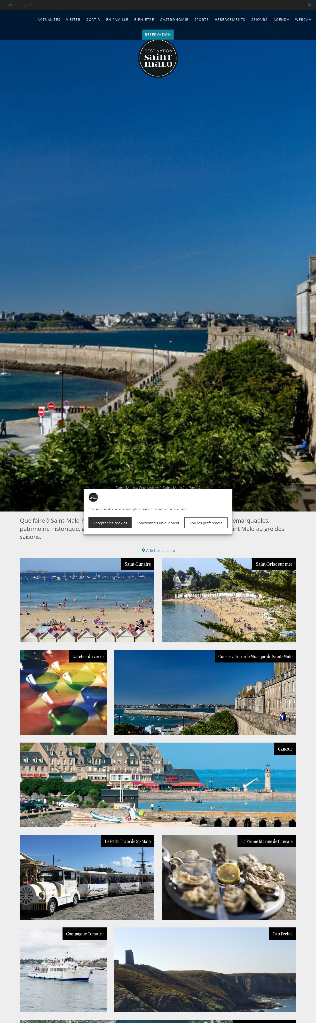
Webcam (303, 19)
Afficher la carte (158, 550)
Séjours (259, 19)
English (26, 4)
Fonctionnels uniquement (158, 522)
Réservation (158, 34)
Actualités (49, 19)
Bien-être (144, 19)
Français (10, 4)
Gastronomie (174, 19)
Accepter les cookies (110, 522)
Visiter (73, 19)
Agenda (281, 19)
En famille (117, 19)
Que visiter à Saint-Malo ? (162, 487)
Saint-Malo (125, 487)
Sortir (93, 19)
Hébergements (230, 19)
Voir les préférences (206, 522)
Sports (201, 19)
